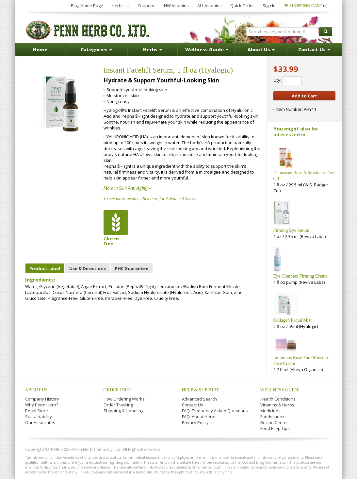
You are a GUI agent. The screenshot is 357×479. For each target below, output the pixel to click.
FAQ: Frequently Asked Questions (215, 411)
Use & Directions (87, 268)
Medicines (270, 411)
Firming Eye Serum (291, 230)
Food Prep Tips (275, 428)
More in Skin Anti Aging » (127, 188)
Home (40, 49)
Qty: (287, 80)
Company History (42, 399)
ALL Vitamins (209, 6)
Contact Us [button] (314, 49)
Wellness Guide (280, 389)
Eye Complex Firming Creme (300, 276)
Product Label (44, 268)
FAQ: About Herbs (199, 416)
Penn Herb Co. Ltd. (88, 30)
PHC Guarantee (131, 268)
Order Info (117, 389)
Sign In (269, 6)
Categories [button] (96, 49)
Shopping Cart (308, 5)
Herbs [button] (152, 49)
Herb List (120, 6)
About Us (36, 389)
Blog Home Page (87, 6)
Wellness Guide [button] (206, 49)
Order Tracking (118, 405)
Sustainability (38, 416)
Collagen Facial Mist (292, 320)
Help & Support (200, 389)
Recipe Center (274, 422)
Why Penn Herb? (41, 405)
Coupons (146, 6)
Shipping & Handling (123, 411)
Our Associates (40, 422)
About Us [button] (261, 49)
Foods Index (272, 416)
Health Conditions (278, 399)
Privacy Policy (195, 422)
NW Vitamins (176, 6)
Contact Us (192, 405)
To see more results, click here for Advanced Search (151, 198)
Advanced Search (199, 399)
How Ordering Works (124, 399)
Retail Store (36, 411)
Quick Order (242, 6)
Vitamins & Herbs (277, 405)
